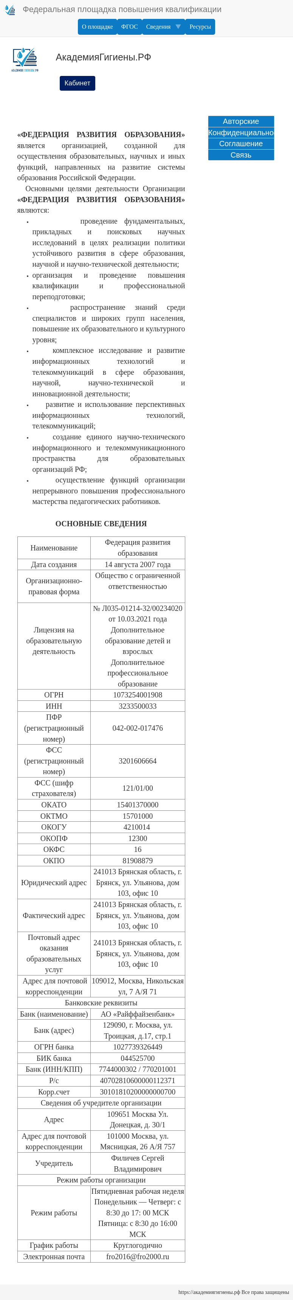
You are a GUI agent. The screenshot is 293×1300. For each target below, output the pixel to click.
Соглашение (241, 143)
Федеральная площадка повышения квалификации (113, 9)
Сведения (163, 26)
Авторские (241, 121)
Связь (241, 155)
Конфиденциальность (241, 132)
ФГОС (129, 26)
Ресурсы (200, 26)
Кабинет (77, 83)
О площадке (97, 26)
